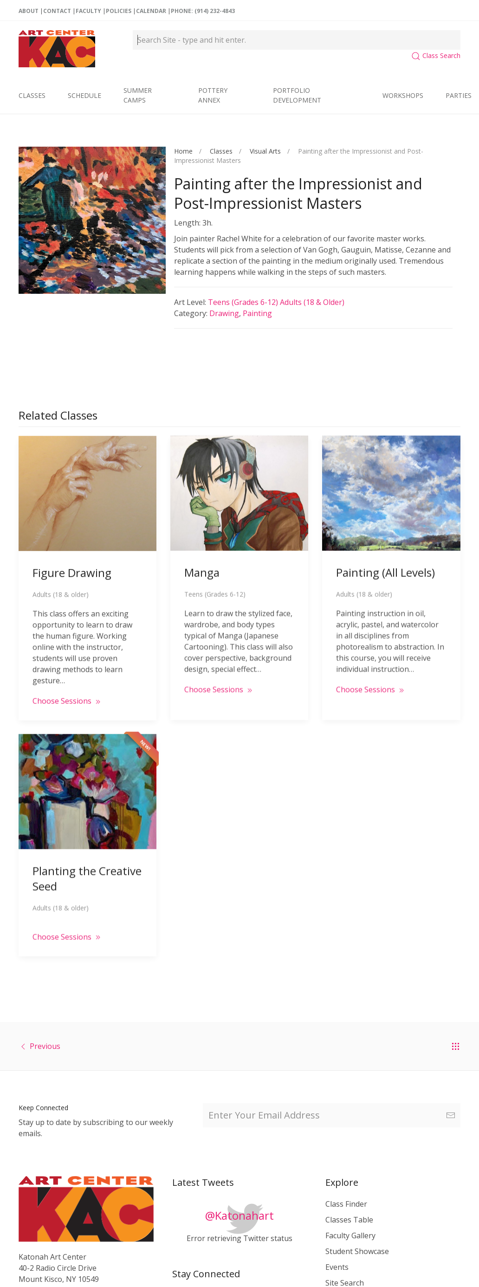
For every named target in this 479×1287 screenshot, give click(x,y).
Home (183, 151)
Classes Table (349, 1220)
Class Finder (346, 1204)
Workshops (402, 95)
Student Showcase (357, 1251)
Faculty (88, 11)
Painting (257, 313)
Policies (118, 11)
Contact (57, 11)
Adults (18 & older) (312, 302)
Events (337, 1267)
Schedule (84, 95)
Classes (32, 95)
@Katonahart (239, 1215)
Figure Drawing (71, 565)
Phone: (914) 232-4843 (203, 11)
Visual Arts (265, 151)
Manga (202, 564)
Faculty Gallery (350, 1235)
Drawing (224, 313)
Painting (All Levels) (385, 564)
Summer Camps (137, 95)
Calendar (151, 11)
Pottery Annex (212, 95)
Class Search (435, 55)
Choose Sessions (67, 694)
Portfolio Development (297, 95)
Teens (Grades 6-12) (244, 302)
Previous (45, 1046)
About (29, 11)
